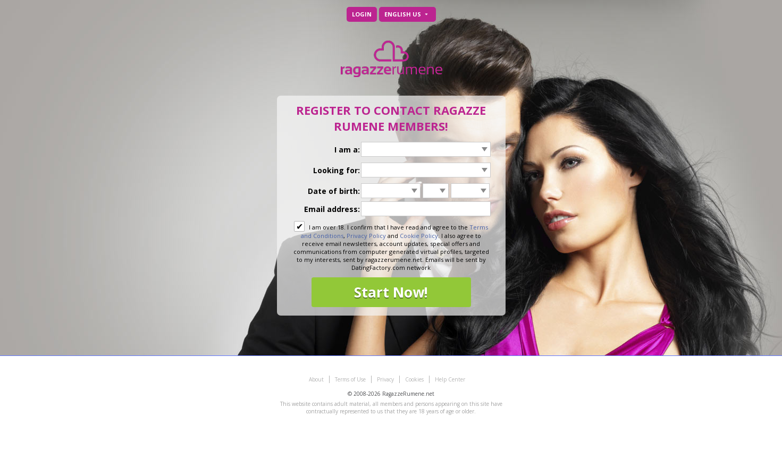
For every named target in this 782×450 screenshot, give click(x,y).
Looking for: (336, 170)
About (316, 379)
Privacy (385, 379)
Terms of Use (350, 379)
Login (362, 14)
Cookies (414, 379)
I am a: (347, 150)
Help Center (450, 379)
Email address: (332, 209)
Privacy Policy (366, 236)
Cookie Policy (419, 236)
